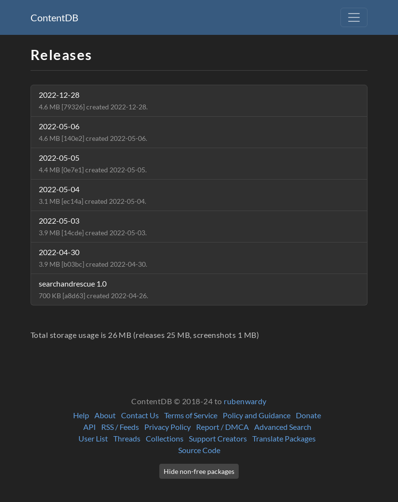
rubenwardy (245, 401)
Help (81, 415)
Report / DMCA (222, 426)
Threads (126, 438)
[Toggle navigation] (353, 17)
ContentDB (54, 17)
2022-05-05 (93, 163)
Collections (165, 438)
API (89, 426)
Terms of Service (190, 415)
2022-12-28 (93, 100)
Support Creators (218, 438)
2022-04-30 (93, 257)
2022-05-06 (93, 132)
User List (93, 438)
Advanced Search (282, 426)
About (105, 415)
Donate (308, 415)
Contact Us (140, 415)
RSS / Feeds (120, 426)
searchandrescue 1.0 (93, 289)
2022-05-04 (92, 194)
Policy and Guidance (257, 415)
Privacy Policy (167, 426)
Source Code (199, 450)
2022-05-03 (93, 226)
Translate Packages (284, 438)
